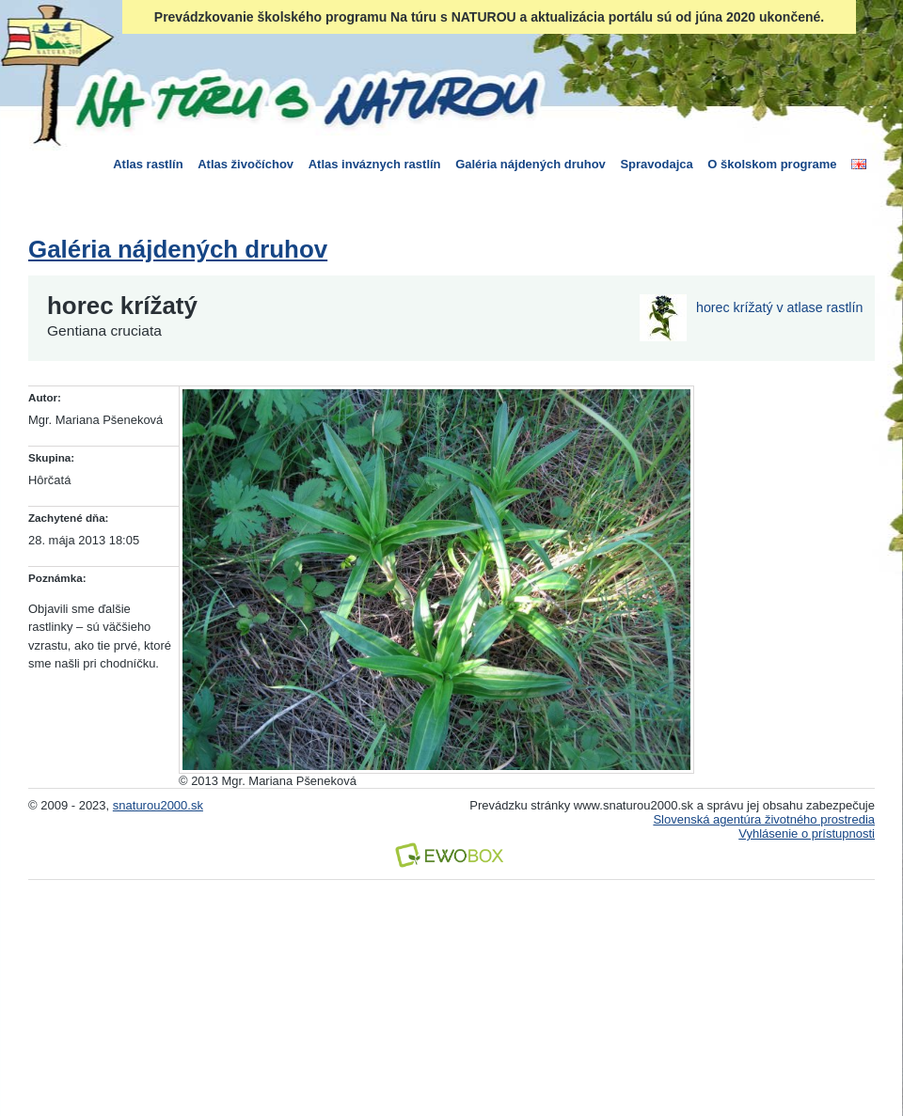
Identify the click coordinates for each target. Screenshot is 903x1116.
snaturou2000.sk (158, 805)
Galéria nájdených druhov (530, 164)
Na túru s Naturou (306, 97)
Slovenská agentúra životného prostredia (764, 819)
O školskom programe (771, 164)
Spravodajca (656, 164)
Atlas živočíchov (245, 164)
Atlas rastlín (147, 164)
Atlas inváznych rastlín (375, 164)
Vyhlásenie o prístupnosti (806, 833)
